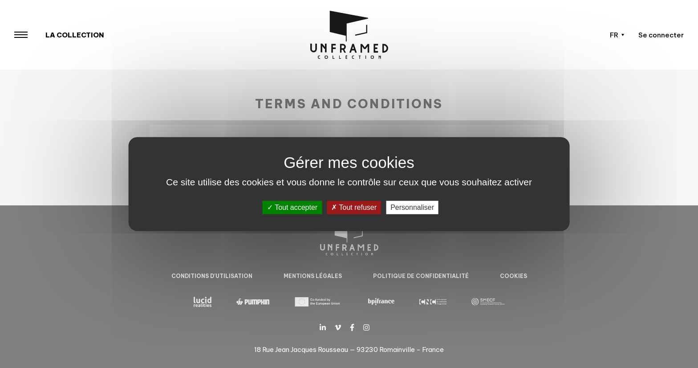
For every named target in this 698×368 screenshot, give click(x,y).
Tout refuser (354, 207)
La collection (74, 35)
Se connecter (661, 35)
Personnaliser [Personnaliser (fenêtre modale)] (412, 207)
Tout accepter (292, 207)
